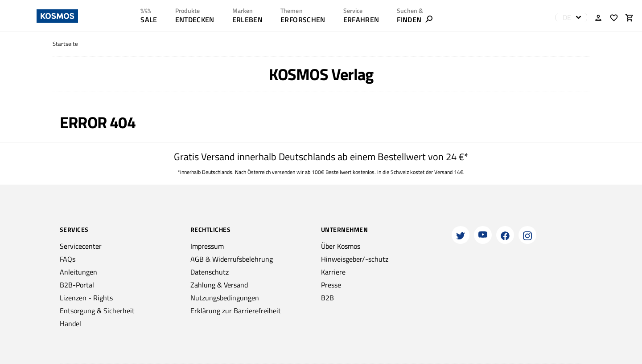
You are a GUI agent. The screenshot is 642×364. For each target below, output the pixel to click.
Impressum (207, 246)
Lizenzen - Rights (86, 297)
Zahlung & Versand (219, 284)
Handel (70, 323)
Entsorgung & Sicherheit (97, 310)
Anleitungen (78, 272)
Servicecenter (81, 246)
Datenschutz (209, 272)
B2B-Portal (77, 284)
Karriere (333, 272)
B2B (327, 297)
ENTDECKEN (194, 19)
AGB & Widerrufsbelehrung (231, 259)
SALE (148, 19)
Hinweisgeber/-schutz (354, 259)
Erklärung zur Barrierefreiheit (235, 310)
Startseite (65, 44)
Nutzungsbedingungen (224, 297)
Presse (331, 284)
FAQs (67, 259)
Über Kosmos (340, 246)
